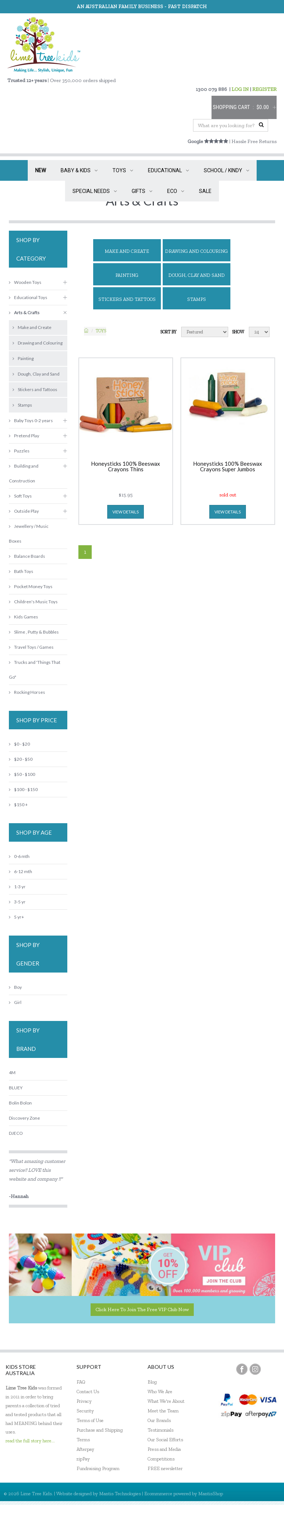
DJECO (16, 1133)
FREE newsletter (165, 1468)
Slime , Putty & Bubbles (34, 632)
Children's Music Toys (33, 601)
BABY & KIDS (79, 170)
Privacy (84, 1401)
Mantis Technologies (120, 1493)
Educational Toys (28, 297)
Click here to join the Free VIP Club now (142, 1309)
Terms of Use (90, 1420)
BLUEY (16, 1087)
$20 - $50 (21, 759)
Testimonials (160, 1430)
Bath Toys (21, 571)
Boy (15, 987)
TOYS (122, 170)
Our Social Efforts (165, 1439)
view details (125, 511)
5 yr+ (16, 917)
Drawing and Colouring (196, 251)
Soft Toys (20, 496)
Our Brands (159, 1420)
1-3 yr (17, 886)
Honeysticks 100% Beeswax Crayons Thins (125, 466)
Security (85, 1411)
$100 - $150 (23, 789)
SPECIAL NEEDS (94, 191)
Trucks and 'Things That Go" (34, 669)
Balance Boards (27, 556)
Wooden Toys (25, 282)
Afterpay (85, 1449)
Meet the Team (163, 1411)
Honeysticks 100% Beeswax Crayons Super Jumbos (227, 466)
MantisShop (210, 1493)
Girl (15, 1002)
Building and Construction (23, 473)
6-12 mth (20, 871)
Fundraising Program (98, 1468)
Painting (126, 275)
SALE (205, 191)
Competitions (161, 1459)
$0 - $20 (19, 744)
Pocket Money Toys (31, 586)
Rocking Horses (27, 692)
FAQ (81, 1382)
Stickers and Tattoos (127, 299)
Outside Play (24, 511)
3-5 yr (17, 902)
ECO (175, 191)
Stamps (196, 299)
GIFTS (142, 191)
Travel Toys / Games (31, 647)
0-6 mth (19, 856)
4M (12, 1072)
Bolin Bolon (20, 1103)
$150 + (18, 804)
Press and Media (164, 1449)
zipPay (83, 1459)
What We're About (166, 1401)
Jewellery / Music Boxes (28, 533)
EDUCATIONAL (168, 170)
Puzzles (19, 451)
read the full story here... (30, 1440)
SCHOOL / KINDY (226, 170)
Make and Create (127, 251)
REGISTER (264, 89)
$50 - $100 (22, 774)
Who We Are (160, 1391)
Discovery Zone (24, 1118)
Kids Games (23, 617)
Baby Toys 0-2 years (31, 420)
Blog (152, 1382)
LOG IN (240, 89)
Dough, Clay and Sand (196, 275)
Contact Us (88, 1391)
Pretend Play (24, 435)
